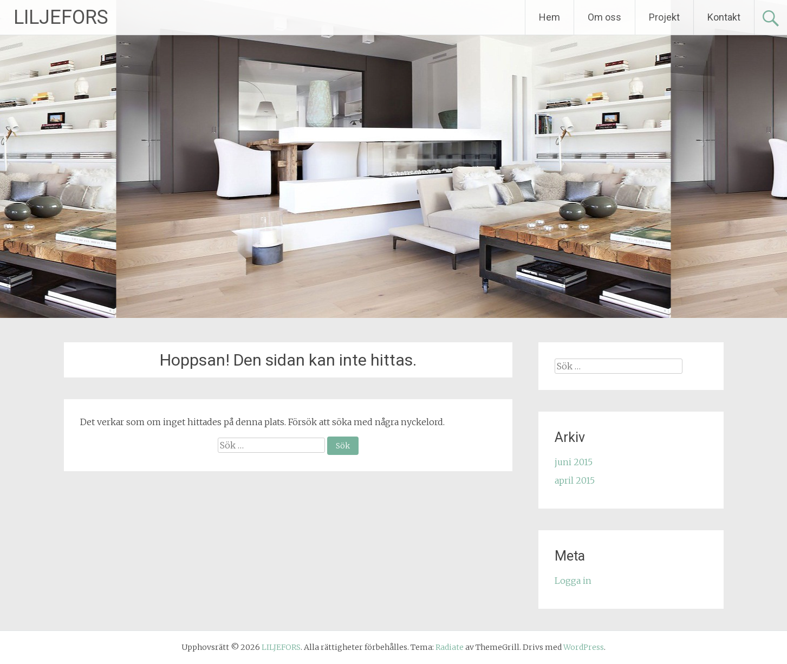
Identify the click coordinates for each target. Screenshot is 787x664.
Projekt (664, 17)
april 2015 (575, 480)
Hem (549, 17)
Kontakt (723, 17)
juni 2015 (574, 462)
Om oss (604, 17)
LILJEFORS (61, 17)
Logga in (573, 580)
